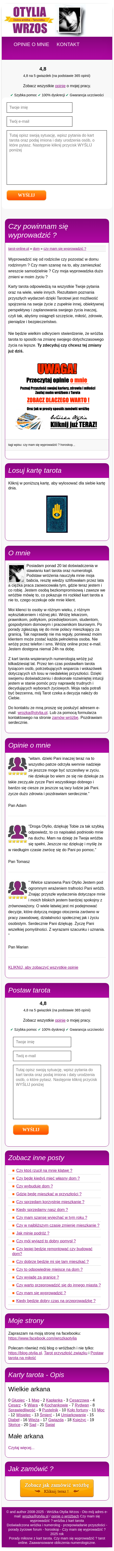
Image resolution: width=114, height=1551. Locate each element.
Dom (36, 249)
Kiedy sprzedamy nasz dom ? (42, 1210)
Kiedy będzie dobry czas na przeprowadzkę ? (56, 1301)
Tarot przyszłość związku (65, 1353)
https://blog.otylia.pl (25, 1353)
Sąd (32, 1425)
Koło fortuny (77, 1410)
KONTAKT (68, 44)
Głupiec (18, 1400)
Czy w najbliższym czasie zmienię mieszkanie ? (57, 1225)
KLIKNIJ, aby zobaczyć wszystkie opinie (43, 967)
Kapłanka (54, 1400)
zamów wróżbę (65, 717)
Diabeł (13, 1420)
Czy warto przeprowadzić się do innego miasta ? (58, 1285)
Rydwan (82, 1405)
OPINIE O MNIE (31, 44)
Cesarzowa (79, 1400)
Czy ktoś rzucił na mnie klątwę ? (44, 1170)
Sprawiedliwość (21, 1410)
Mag (35, 1400)
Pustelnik (50, 1410)
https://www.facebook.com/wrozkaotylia (42, 1338)
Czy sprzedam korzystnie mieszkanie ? (50, 1202)
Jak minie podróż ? (32, 1233)
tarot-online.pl (18, 249)
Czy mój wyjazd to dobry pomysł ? (46, 1241)
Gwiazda (56, 1420)
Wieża (33, 1420)
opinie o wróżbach (65, 1516)
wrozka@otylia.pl (33, 713)
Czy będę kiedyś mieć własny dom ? (48, 1178)
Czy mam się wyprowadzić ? (65, 249)
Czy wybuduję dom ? (34, 1186)
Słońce (14, 1425)
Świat (50, 1425)
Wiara (33, 1405)
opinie (60, 86)
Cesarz (14, 1405)
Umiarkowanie (73, 1415)
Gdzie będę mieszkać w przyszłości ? (48, 1194)
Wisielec (23, 1415)
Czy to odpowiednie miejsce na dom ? (49, 1269)
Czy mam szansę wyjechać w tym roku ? (51, 1217)
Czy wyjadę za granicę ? (37, 1277)
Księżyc (79, 1420)
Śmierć (46, 1415)
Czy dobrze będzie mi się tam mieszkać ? (52, 1262)
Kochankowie (56, 1405)
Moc (100, 1410)
